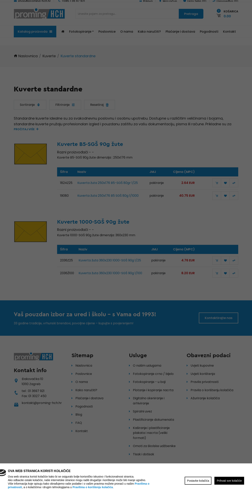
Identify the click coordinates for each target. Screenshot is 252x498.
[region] (126, 249)
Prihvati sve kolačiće (229, 480)
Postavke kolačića (198, 480)
